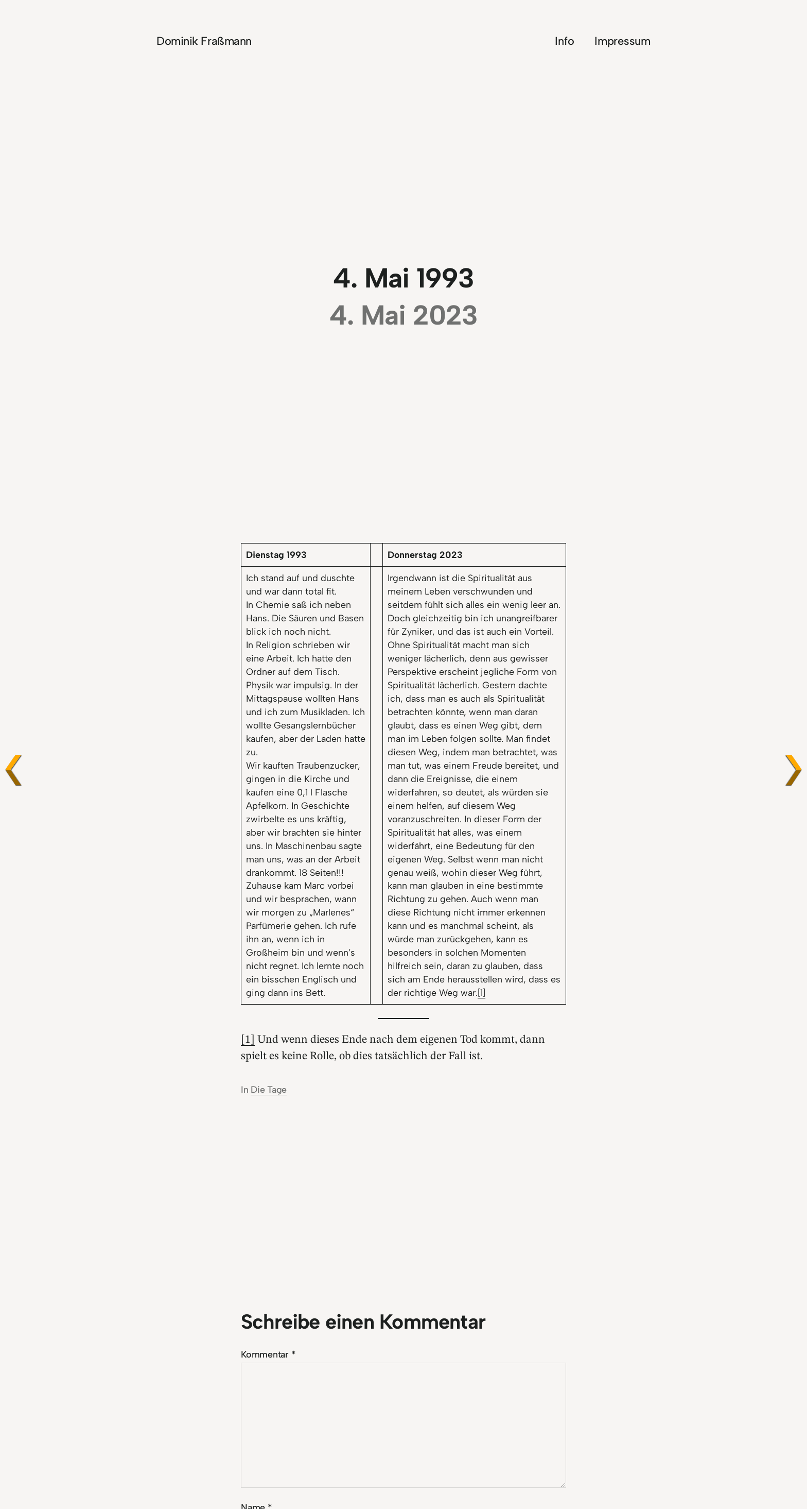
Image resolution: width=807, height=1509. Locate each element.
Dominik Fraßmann (204, 40)
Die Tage (269, 1089)
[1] (481, 992)
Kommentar (268, 1354)
